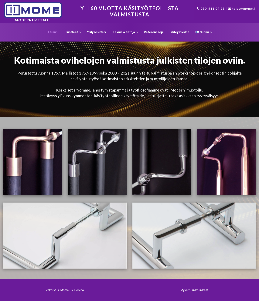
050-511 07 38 (213, 8)
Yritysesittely (96, 32)
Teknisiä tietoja (124, 32)
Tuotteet (71, 32)
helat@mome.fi (244, 8)
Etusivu (53, 32)
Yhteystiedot (179, 32)
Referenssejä (154, 32)
